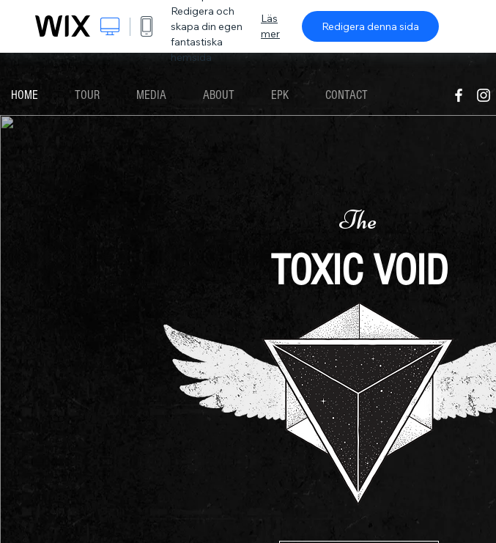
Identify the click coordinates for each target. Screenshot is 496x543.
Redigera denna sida (370, 26)
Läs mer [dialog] (270, 26)
